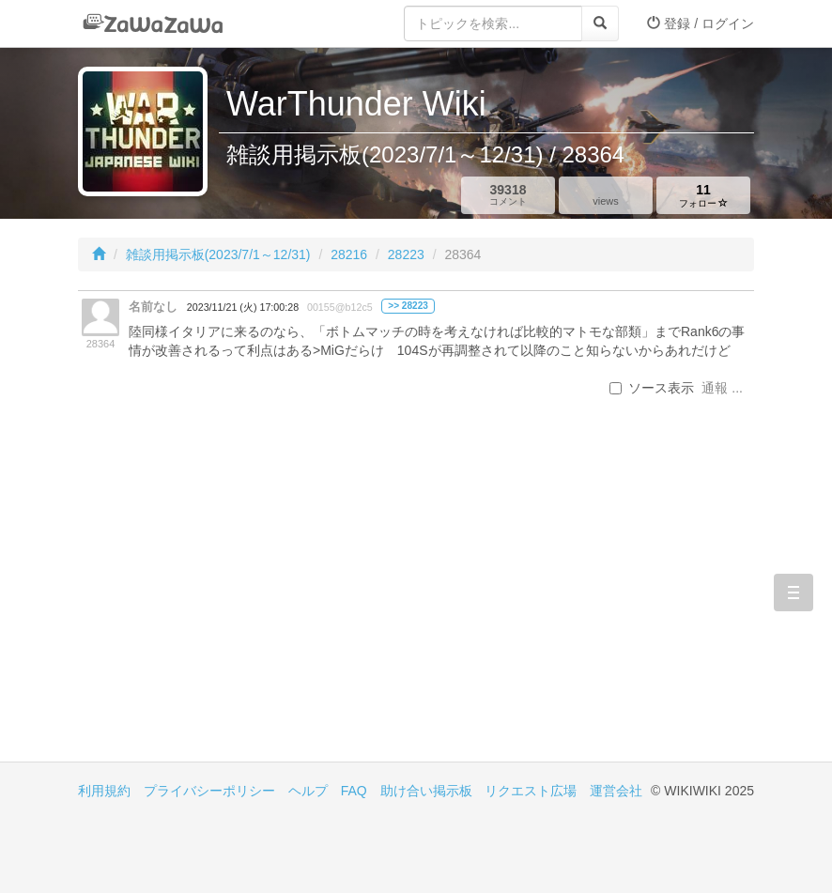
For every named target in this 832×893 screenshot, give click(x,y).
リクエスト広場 (531, 790)
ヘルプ (308, 790)
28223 (406, 254)
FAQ (354, 790)
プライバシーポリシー (209, 790)
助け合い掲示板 (426, 790)
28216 (349, 254)
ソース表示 (651, 387)
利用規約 (104, 790)
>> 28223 (408, 305)
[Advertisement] (247, 601)
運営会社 (616, 790)
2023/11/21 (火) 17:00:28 (243, 307)
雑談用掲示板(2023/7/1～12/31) (218, 254)
